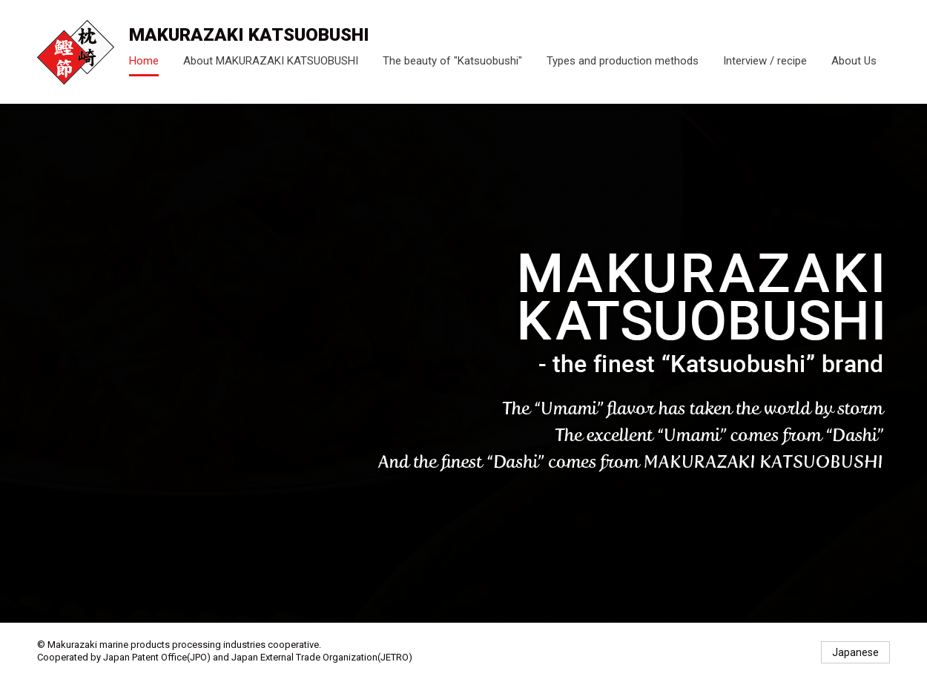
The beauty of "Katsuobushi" (452, 60)
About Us (854, 60)
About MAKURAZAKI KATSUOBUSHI (270, 60)
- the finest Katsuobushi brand (75, 52)
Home (144, 60)
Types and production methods (623, 60)
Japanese (855, 652)
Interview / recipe (765, 60)
